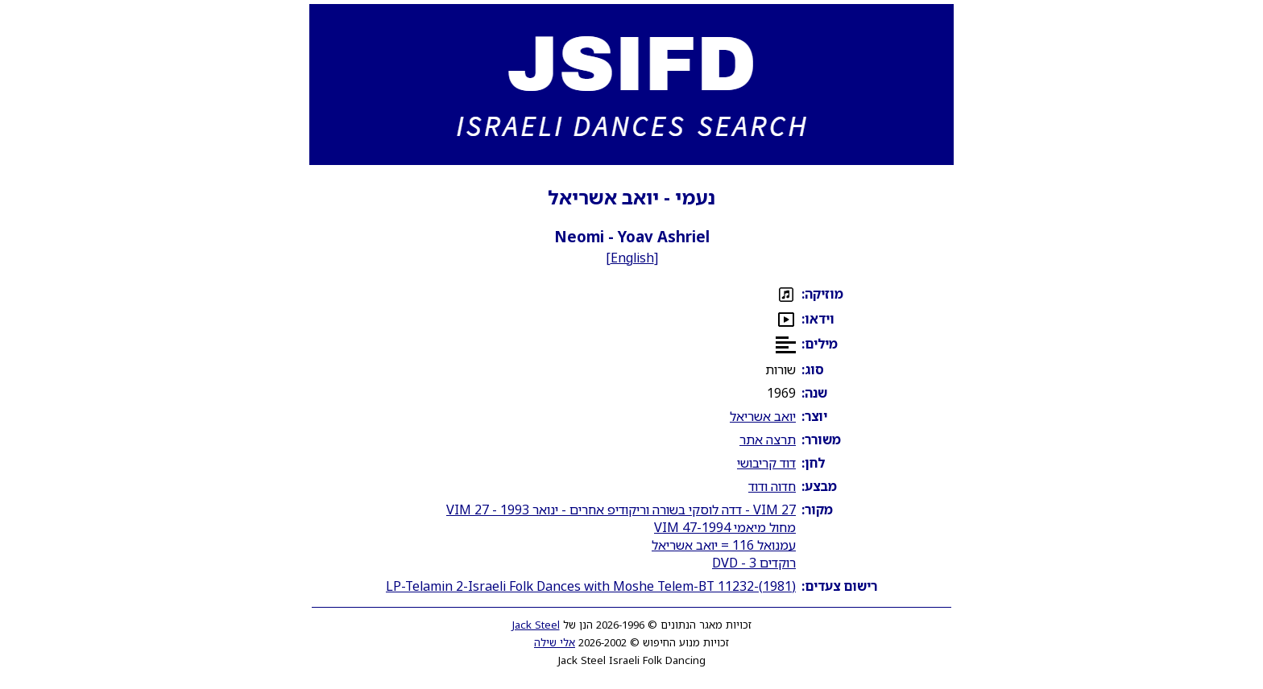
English (632, 257)
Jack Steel (536, 624)
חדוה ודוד (772, 486)
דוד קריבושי (766, 463)
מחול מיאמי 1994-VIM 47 (725, 527)
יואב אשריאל (763, 416)
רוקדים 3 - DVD (754, 562)
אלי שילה (554, 642)
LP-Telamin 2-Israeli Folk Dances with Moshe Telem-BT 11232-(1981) (591, 586)
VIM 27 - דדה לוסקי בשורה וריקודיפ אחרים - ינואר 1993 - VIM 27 (621, 509)
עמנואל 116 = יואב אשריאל (724, 545)
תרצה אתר (767, 439)
